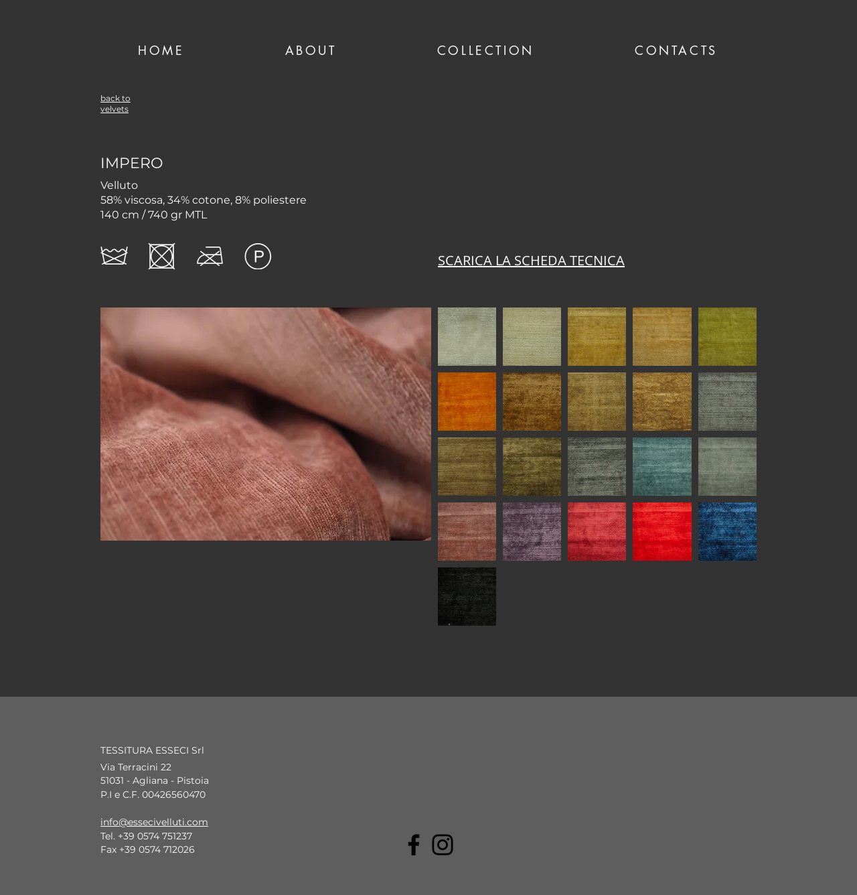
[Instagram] (442, 845)
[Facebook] (414, 845)
